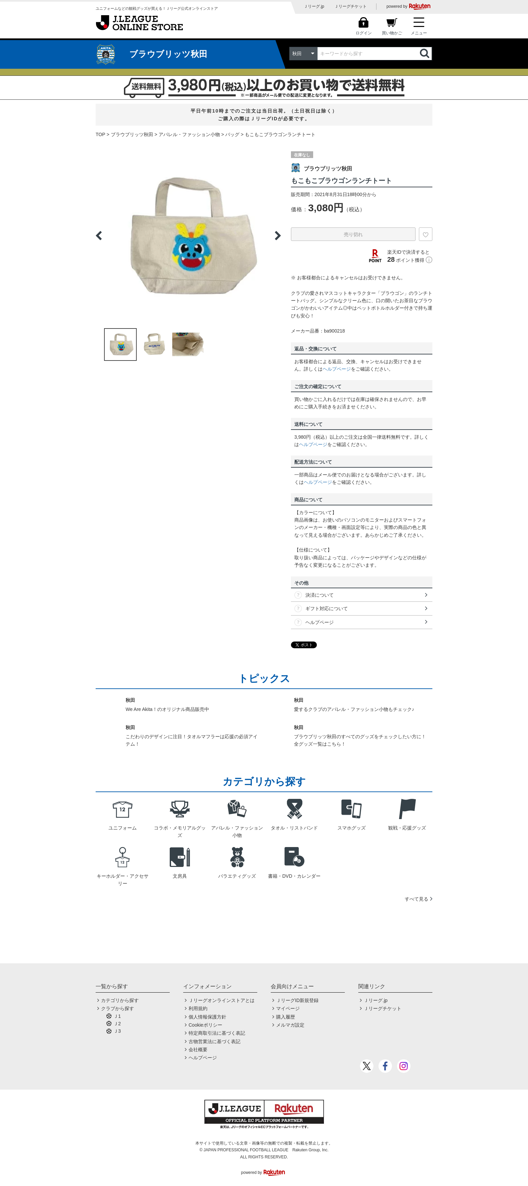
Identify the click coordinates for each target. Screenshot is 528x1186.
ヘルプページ (337, 369)
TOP (100, 134)
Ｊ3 (117, 1031)
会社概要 (198, 1049)
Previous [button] (99, 235)
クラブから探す (117, 1008)
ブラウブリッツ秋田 (132, 134)
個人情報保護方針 (207, 1017)
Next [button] (278, 235)
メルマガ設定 (290, 1025)
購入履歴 (285, 1017)
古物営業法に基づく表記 (214, 1041)
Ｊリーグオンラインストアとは (222, 1000)
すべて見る (416, 899)
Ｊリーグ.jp (314, 6)
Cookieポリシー (205, 1025)
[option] (188, 235)
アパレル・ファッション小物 (189, 134)
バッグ (232, 134)
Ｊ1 (117, 1016)
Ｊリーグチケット (350, 6)
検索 (425, 53)
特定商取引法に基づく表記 (217, 1033)
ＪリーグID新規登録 (297, 1000)
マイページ (288, 1008)
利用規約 (198, 1008)
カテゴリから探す (120, 1000)
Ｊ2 (117, 1023)
